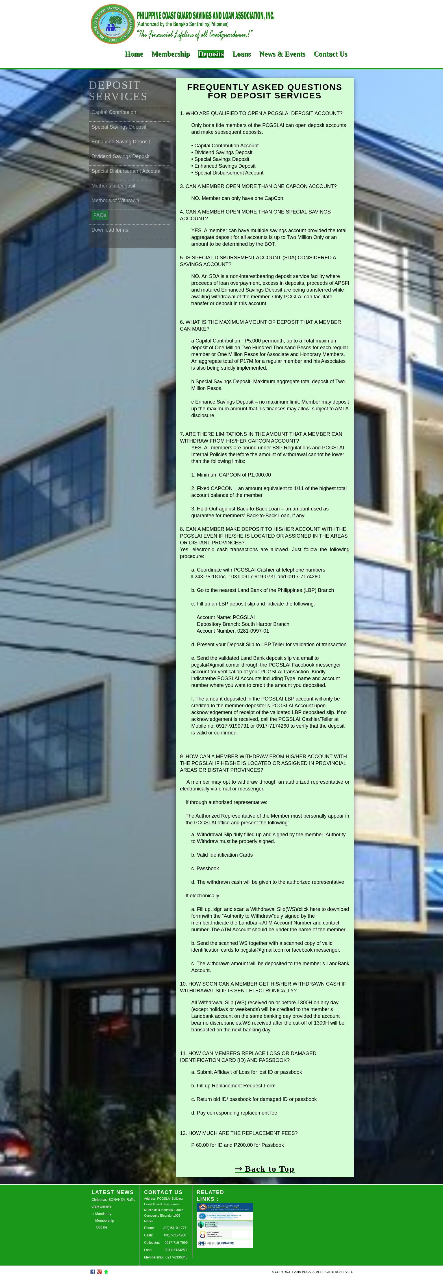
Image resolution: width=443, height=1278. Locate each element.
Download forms (110, 230)
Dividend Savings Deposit (120, 156)
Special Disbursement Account (126, 171)
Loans (241, 54)
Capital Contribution (114, 112)
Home (134, 54)
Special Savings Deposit (119, 127)
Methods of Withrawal (116, 200)
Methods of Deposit (113, 186)
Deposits (211, 54)
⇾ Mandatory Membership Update (103, 1220)
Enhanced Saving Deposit (121, 142)
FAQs (100, 215)
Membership (170, 54)
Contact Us (330, 54)
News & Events (282, 54)
